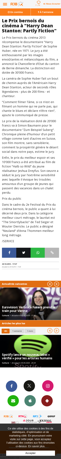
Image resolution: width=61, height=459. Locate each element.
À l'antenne (45, 12)
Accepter (30, 453)
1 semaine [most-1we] (17, 331)
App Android (47, 400)
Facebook (11, 386)
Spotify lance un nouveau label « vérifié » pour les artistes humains (27, 356)
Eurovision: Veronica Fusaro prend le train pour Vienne (28, 309)
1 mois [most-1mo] (30, 331)
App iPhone (30, 400)
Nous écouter (53, 3)
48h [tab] (5, 331)
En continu (15, 12)
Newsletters (13, 400)
